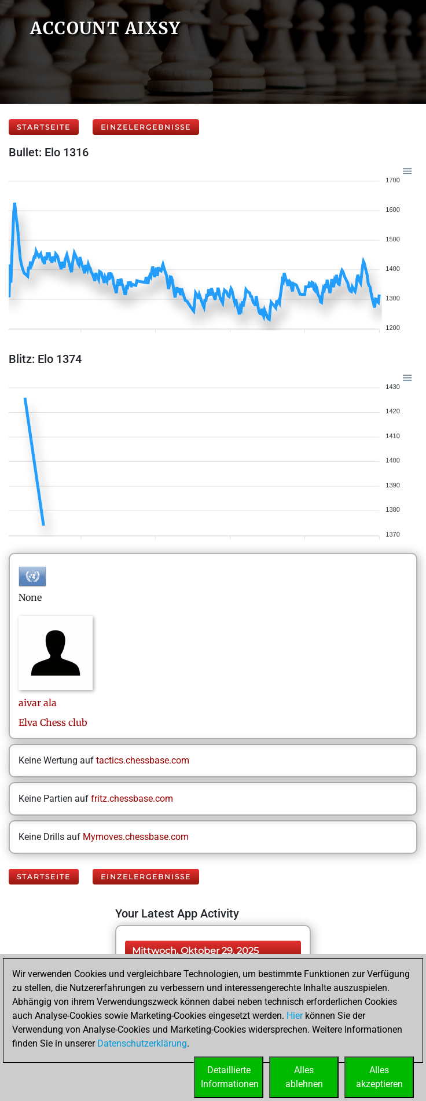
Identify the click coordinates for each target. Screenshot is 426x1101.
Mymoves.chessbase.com (136, 836)
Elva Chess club (53, 722)
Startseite (44, 127)
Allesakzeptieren (379, 1077)
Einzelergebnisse (146, 127)
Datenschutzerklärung (142, 1043)
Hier (295, 1015)
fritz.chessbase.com (132, 798)
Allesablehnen (304, 1077)
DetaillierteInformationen (230, 1077)
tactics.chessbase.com (142, 760)
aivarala (38, 703)
